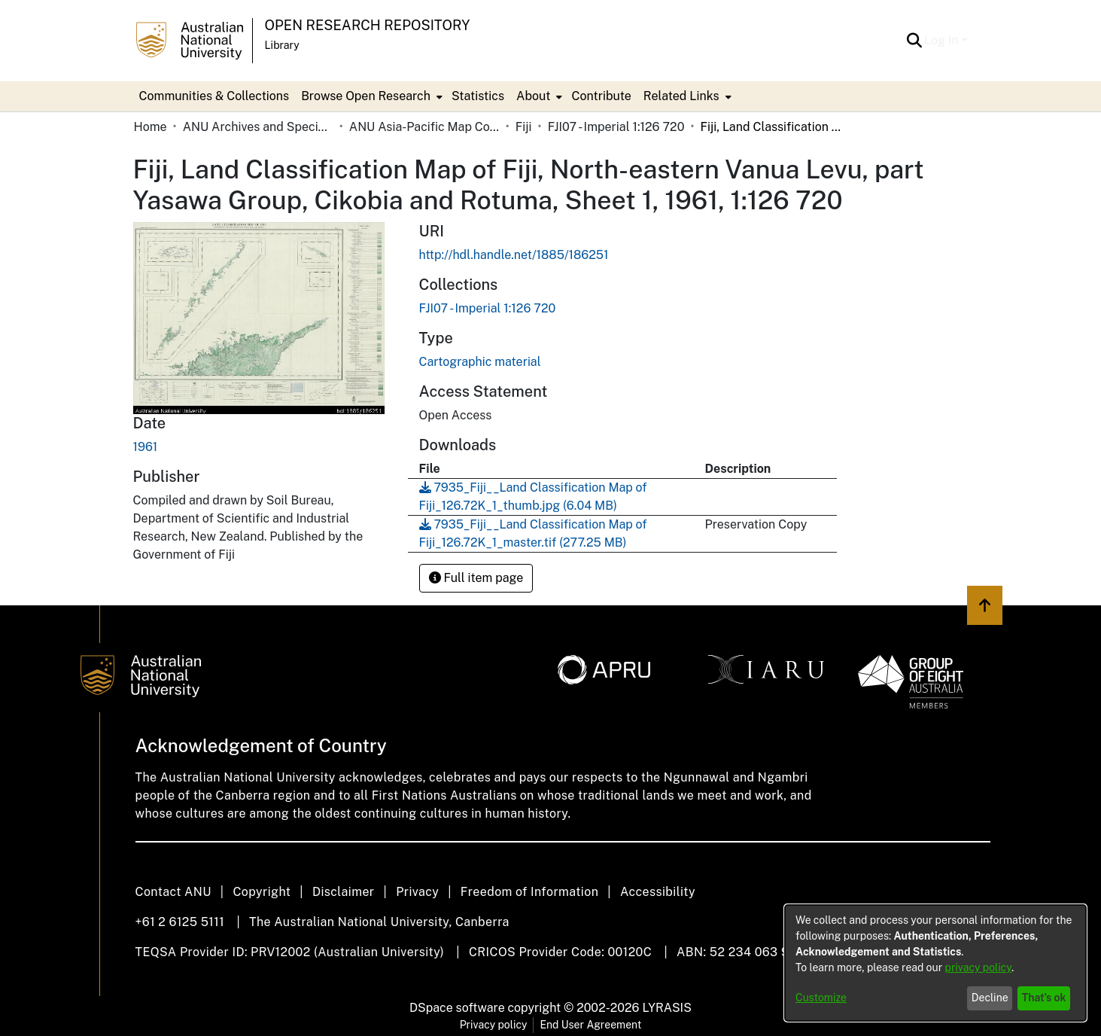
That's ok (1044, 998)
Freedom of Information (529, 892)
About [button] (533, 96)
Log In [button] (942, 40)
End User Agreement (590, 1025)
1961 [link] (145, 447)
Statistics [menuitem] (478, 96)
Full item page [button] (476, 578)
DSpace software (457, 1008)
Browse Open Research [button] (365, 96)
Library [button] (282, 45)
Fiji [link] (524, 127)
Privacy (417, 892)
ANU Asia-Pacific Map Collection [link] (424, 127)
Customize (821, 998)
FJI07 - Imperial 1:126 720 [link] (616, 127)
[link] (487, 308)
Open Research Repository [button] (367, 25)
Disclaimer (343, 892)
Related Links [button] (681, 96)
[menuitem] (370, 96)
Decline (990, 998)
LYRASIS (666, 1008)
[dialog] (935, 963)
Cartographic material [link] (480, 362)
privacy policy (978, 967)
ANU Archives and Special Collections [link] (258, 127)
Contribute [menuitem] (601, 96)
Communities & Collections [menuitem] (214, 96)
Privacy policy (494, 1025)
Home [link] (150, 127)
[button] (914, 41)
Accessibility (657, 892)
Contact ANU (173, 892)
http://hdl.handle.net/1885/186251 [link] (514, 255)
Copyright (261, 892)
